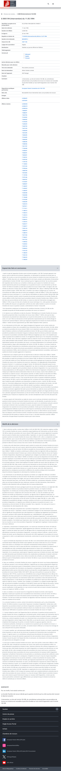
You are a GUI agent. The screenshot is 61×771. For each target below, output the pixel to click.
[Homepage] (1, 14)
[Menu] (53, 3)
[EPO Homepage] (10, 4)
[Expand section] (57, 709)
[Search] (48, 3)
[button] (30, 268)
